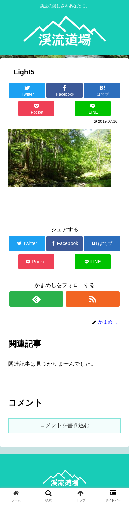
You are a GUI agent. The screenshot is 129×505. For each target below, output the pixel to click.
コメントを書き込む (64, 425)
